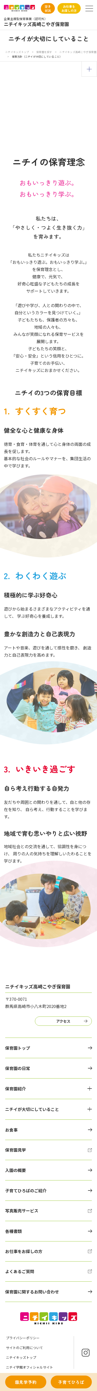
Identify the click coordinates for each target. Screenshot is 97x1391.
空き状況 (48, 8)
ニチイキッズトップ (17, 52)
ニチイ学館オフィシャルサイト (29, 1367)
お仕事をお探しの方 (69, 8)
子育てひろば (71, 1382)
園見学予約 (26, 1382)
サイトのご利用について (24, 1347)
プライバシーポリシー (23, 1337)
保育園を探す (44, 52)
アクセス (63, 1021)
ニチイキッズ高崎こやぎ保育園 (77, 52)
